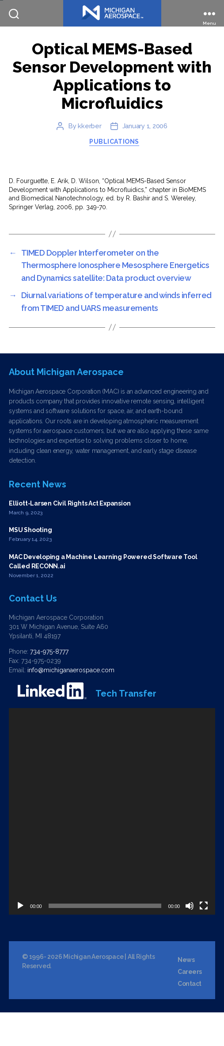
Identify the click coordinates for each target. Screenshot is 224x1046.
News (186, 993)
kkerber (89, 160)
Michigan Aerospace (93, 990)
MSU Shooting (30, 563)
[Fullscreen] (203, 939)
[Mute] (189, 939)
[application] (112, 845)
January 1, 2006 (144, 160)
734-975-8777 (49, 685)
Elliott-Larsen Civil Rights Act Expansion (69, 536)
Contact (189, 1017)
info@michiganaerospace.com (70, 703)
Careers (190, 1005)
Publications (114, 175)
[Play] (20, 939)
